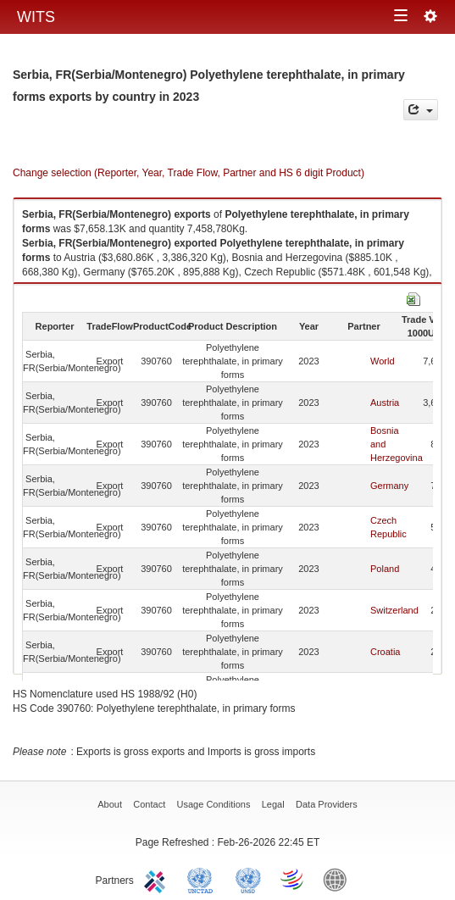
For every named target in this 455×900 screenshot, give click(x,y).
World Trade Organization (293, 879)
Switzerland (394, 610)
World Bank (339, 879)
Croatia (385, 652)
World (382, 361)
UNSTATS (248, 879)
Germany (389, 486)
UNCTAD (203, 879)
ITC (158, 879)
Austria (384, 402)
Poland (384, 569)
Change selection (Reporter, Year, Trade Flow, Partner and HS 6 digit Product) (188, 173)
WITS (36, 16)
